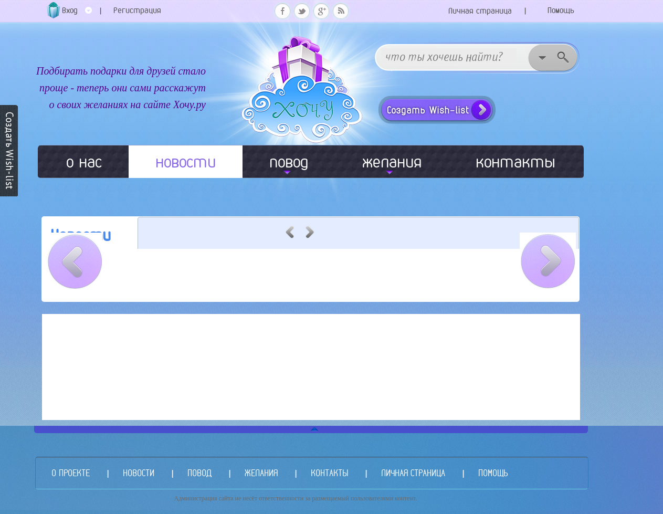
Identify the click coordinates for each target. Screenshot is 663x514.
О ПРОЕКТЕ (70, 473)
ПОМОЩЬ (493, 473)
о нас (84, 162)
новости (185, 162)
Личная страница (480, 10)
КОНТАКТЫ (329, 473)
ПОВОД (199, 473)
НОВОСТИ (138, 473)
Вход (77, 14)
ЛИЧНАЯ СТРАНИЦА (413, 473)
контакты (515, 162)
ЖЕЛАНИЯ (261, 473)
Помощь (561, 10)
